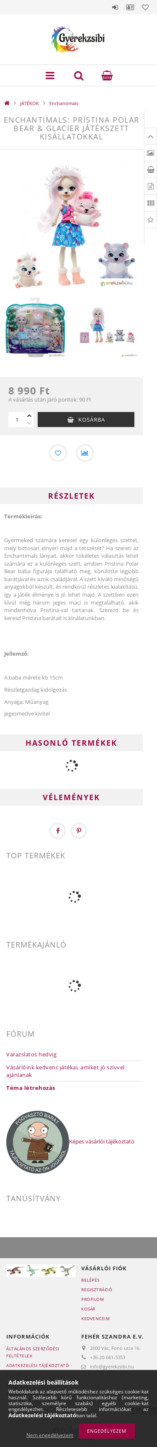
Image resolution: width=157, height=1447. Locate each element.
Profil (130, 7)
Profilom (92, 1299)
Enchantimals (63, 103)
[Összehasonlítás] (85, 453)
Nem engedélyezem (49, 1435)
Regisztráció (96, 1290)
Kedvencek (145, 7)
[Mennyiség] (16, 419)
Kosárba (91, 419)
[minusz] (29, 423)
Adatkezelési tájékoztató (37, 1365)
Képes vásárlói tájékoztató (101, 1142)
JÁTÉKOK (29, 103)
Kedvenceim (95, 1318)
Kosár (88, 1309)
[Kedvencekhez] (58, 453)
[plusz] (29, 416)
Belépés (115, 7)
